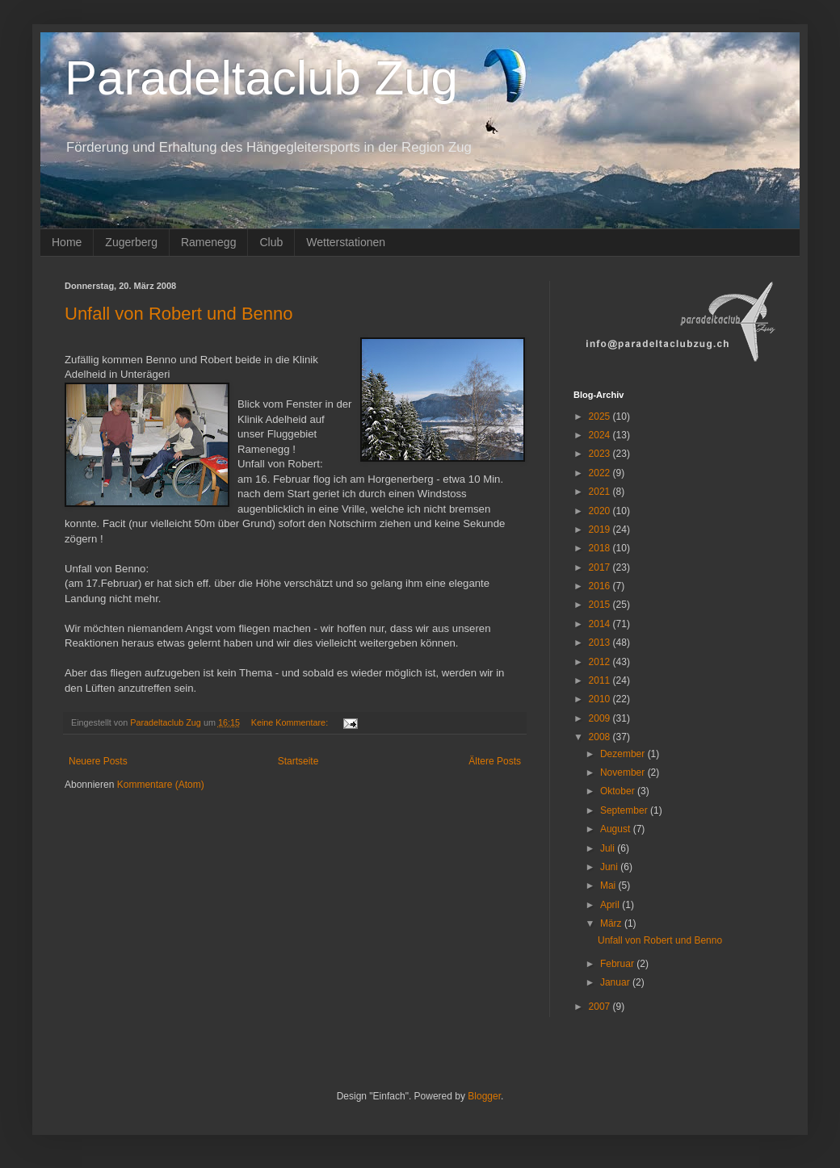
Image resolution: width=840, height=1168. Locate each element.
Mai (609, 885)
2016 (601, 586)
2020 (601, 511)
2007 (601, 1006)
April (611, 905)
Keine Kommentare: (290, 722)
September (625, 810)
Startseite (298, 761)
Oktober (618, 791)
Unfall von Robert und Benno (179, 314)
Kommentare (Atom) (160, 784)
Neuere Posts (98, 761)
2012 (601, 662)
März (612, 923)
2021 (601, 491)
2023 (601, 453)
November (624, 772)
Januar (616, 982)
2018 (601, 548)
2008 (601, 737)
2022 (601, 473)
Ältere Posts (494, 761)
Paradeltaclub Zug (261, 78)
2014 (601, 624)
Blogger (484, 1096)
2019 (601, 529)
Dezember (624, 754)
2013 (601, 642)
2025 (601, 416)
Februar (618, 963)
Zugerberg (131, 242)
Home (67, 242)
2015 (601, 604)
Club (271, 242)
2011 (601, 680)
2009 (601, 718)
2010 (601, 699)
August (616, 829)
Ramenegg (209, 242)
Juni (610, 867)
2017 (601, 567)
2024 (601, 435)
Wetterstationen (345, 242)
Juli (608, 848)
